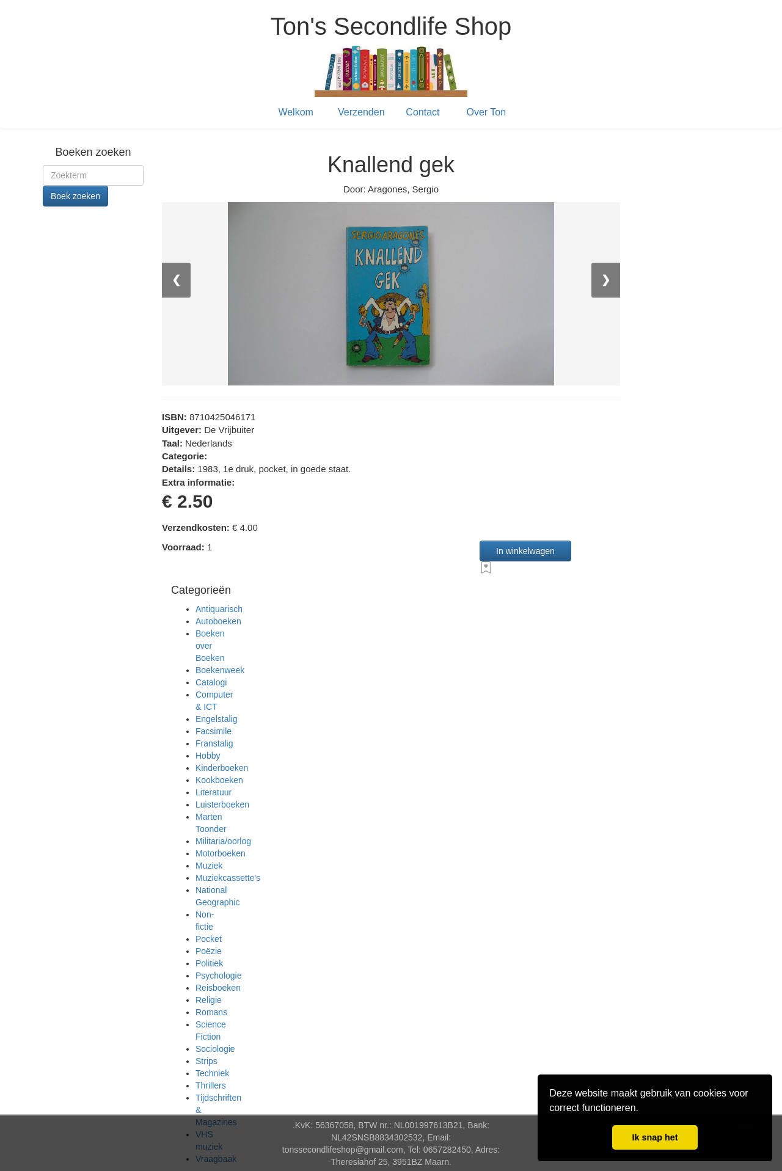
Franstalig (214, 743)
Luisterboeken (222, 804)
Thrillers (211, 1085)
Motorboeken (221, 853)
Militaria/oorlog (223, 841)
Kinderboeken (222, 768)
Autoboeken (218, 621)
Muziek (209, 865)
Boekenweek (220, 670)
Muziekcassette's (228, 878)
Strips (206, 1061)
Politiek (209, 963)
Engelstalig (217, 719)
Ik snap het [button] (655, 1137)
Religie (209, 1000)
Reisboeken (218, 988)
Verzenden (361, 112)
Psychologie (219, 975)
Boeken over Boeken (210, 646)
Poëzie (209, 951)
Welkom (295, 112)
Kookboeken (219, 780)
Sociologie (215, 1049)
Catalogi (211, 682)
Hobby (208, 756)
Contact (422, 112)
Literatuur (214, 792)
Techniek (212, 1073)
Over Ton (486, 112)
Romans (211, 1012)
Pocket (209, 939)
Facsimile (214, 731)
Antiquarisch (219, 609)
